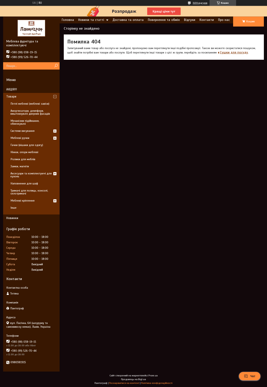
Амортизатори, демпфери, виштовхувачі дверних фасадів (30, 112)
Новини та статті (91, 20)
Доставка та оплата (128, 20)
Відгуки (189, 20)
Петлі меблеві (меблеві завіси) (29, 103)
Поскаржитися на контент (124, 383)
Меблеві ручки (19, 138)
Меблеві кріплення (22, 200)
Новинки (12, 218)
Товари (11, 96)
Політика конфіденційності (156, 383)
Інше (13, 207)
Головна (68, 20)
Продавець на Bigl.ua (133, 379)
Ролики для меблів (22, 159)
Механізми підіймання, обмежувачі (24, 122)
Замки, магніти (19, 166)
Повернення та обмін (164, 20)
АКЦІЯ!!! (11, 89)
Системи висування (22, 131)
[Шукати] (56, 66)
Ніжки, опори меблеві (24, 152)
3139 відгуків (200, 2)
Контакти (206, 20)
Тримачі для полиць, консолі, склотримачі (29, 192)
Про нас (224, 20)
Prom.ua (153, 375)
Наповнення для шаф (24, 183)
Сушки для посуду (234, 52)
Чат (249, 376)
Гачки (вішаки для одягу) (26, 145)
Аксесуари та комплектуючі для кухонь (31, 175)
